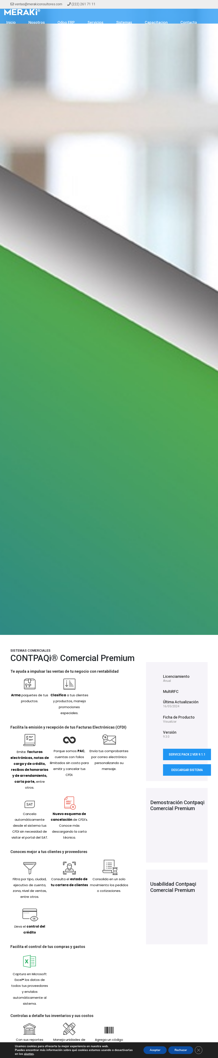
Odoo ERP (66, 22)
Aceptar (154, 1050)
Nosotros (36, 22)
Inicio (11, 22)
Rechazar (180, 1050)
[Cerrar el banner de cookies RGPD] (198, 1050)
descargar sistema (187, 770)
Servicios (95, 22)
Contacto (188, 22)
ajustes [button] (29, 1054)
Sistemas (124, 22)
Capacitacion (156, 22)
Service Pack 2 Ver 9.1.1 (187, 754)
